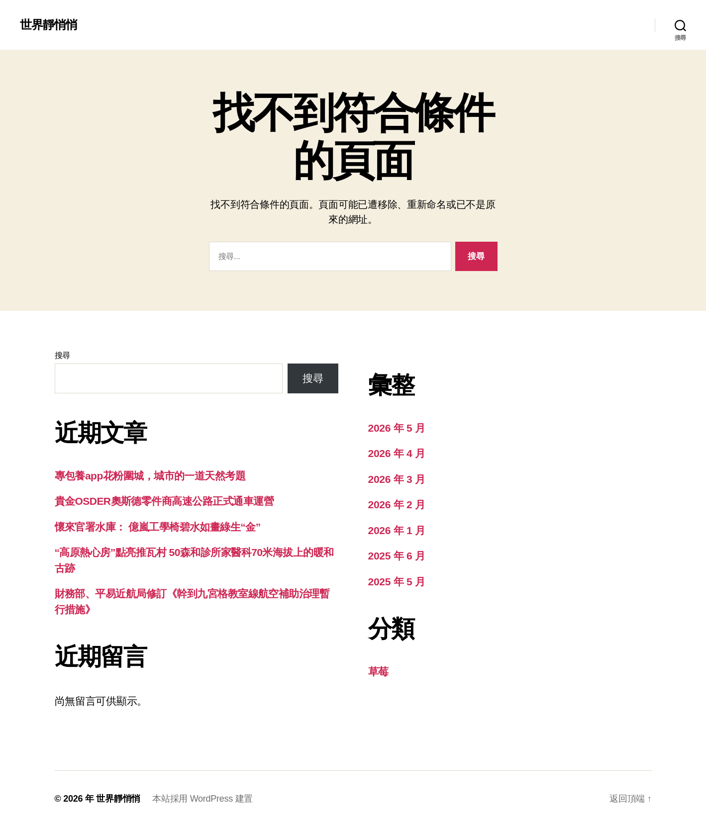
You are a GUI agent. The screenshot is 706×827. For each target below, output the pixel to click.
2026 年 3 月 (396, 479)
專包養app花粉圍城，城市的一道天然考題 (150, 475)
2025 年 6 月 (396, 555)
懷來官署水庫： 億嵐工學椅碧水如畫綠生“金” (158, 527)
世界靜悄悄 (48, 25)
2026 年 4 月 (396, 453)
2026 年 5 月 (396, 428)
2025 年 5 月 (396, 581)
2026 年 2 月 (396, 504)
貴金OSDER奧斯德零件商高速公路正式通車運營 (164, 501)
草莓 (378, 671)
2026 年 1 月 (396, 530)
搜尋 (62, 355)
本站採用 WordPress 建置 (202, 799)
